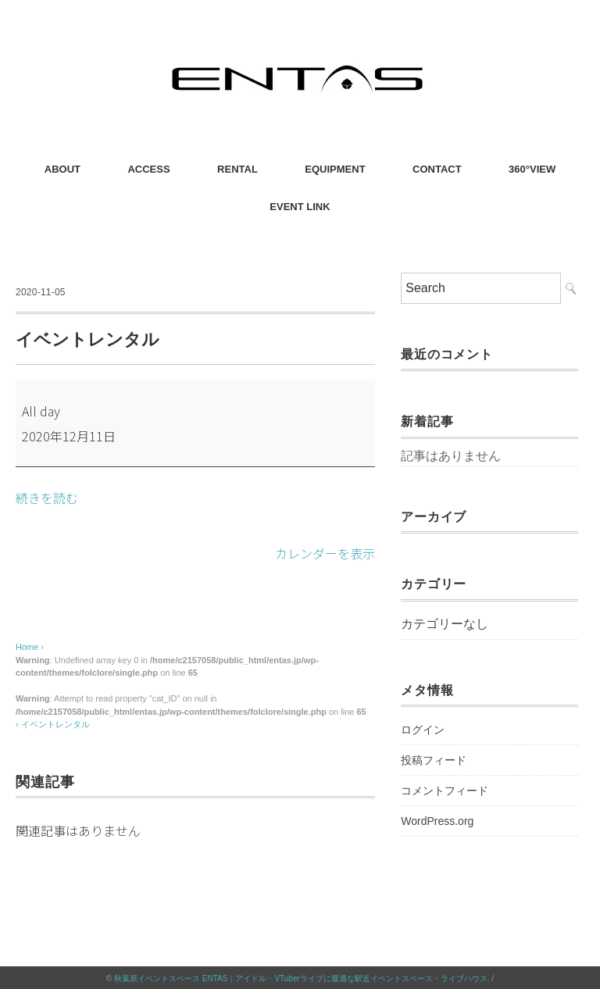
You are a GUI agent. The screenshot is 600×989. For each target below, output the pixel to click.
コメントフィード (444, 790)
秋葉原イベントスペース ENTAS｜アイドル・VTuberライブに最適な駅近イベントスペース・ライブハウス (301, 977)
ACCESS (148, 169)
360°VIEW (532, 169)
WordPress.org (437, 821)
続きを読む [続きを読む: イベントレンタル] (47, 497)
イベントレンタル (55, 722)
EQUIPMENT (335, 169)
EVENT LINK (300, 206)
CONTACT (437, 169)
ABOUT (62, 169)
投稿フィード (433, 760)
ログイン (423, 729)
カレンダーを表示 (325, 552)
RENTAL (237, 169)
